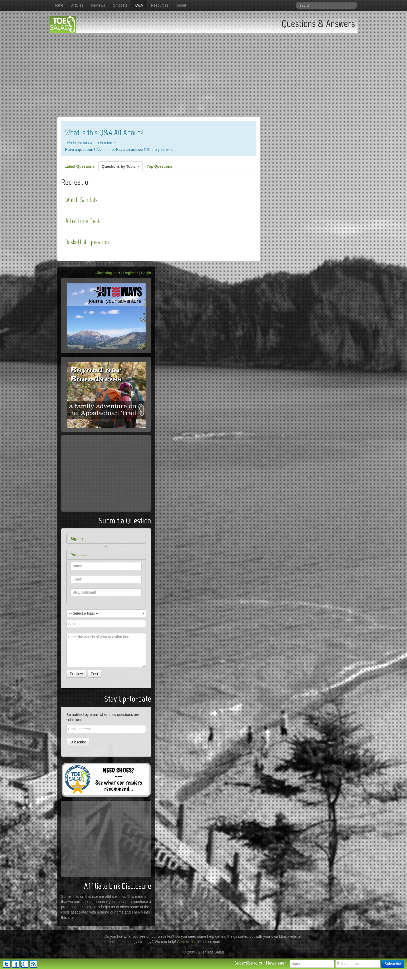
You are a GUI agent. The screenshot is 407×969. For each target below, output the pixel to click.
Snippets (120, 5)
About (181, 5)
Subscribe (78, 742)
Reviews (98, 5)
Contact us (186, 942)
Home (58, 5)
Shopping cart (107, 273)
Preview (76, 674)
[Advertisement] (203, 72)
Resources (159, 5)
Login (146, 273)
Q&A (139, 5)
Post (94, 674)
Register (130, 273)
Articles (77, 5)
